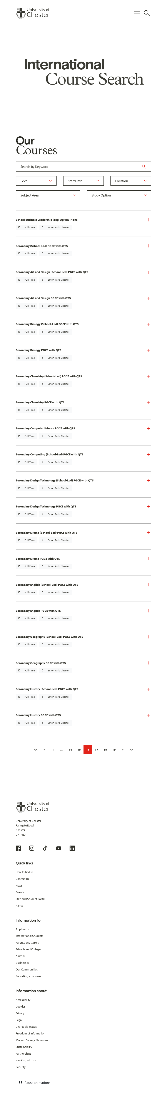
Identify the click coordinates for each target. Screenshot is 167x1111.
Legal (19, 1020)
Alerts (19, 906)
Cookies (20, 1006)
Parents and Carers (27, 942)
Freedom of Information (30, 1033)
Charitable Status (26, 1027)
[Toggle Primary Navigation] (137, 13)
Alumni (20, 956)
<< (35, 749)
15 (79, 749)
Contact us (22, 879)
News (19, 885)
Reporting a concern (28, 976)
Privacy (20, 1013)
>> (131, 749)
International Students (29, 936)
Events (20, 892)
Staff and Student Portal (30, 899)
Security (21, 1067)
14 (70, 749)
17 (96, 749)
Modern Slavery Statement (32, 1040)
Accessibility (23, 1000)
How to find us (24, 872)
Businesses (22, 963)
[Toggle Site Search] (147, 13)
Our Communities (27, 969)
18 (105, 749)
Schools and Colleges (29, 949)
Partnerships (23, 1053)
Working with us (26, 1060)
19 (114, 749)
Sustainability (24, 1047)
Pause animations (34, 1083)
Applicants (22, 929)
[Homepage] (32, 13)
